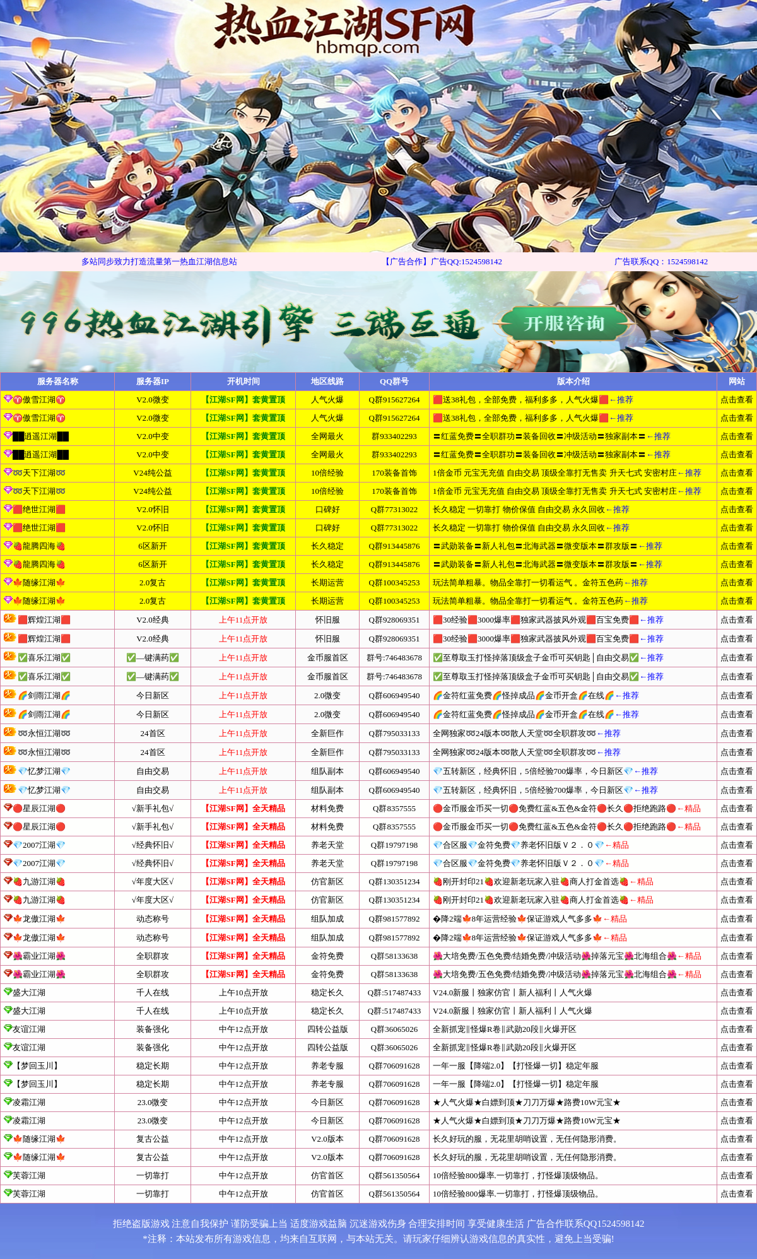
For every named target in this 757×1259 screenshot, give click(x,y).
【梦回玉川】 (33, 1065)
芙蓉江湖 (24, 1175)
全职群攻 (152, 956)
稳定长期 (152, 1065)
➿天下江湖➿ (35, 472)
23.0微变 (153, 1102)
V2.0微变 (152, 399)
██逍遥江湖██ (36, 436)
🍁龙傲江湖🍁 (39, 918)
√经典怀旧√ (152, 845)
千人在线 (152, 992)
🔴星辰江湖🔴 (39, 808)
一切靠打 (152, 1175)
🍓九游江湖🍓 (39, 881)
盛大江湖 (24, 992)
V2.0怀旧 (152, 509)
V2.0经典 (152, 619)
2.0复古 (152, 582)
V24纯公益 (152, 472)
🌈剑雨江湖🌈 (37, 695)
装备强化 (152, 1029)
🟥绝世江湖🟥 (35, 509)
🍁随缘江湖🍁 (35, 582)
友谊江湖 (24, 1029)
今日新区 (152, 695)
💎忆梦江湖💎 (37, 771)
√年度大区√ (152, 881)
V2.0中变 (152, 436)
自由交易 (152, 771)
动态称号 (152, 918)
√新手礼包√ (152, 808)
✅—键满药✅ (152, 657)
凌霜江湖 (24, 1102)
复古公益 (152, 1139)
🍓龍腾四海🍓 (35, 546)
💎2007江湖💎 (39, 845)
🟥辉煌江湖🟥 (37, 619)
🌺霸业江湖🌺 (39, 956)
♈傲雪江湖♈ (35, 399)
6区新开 (152, 546)
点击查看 (736, 399)
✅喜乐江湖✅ (37, 657)
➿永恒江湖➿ (37, 733)
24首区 (153, 733)
